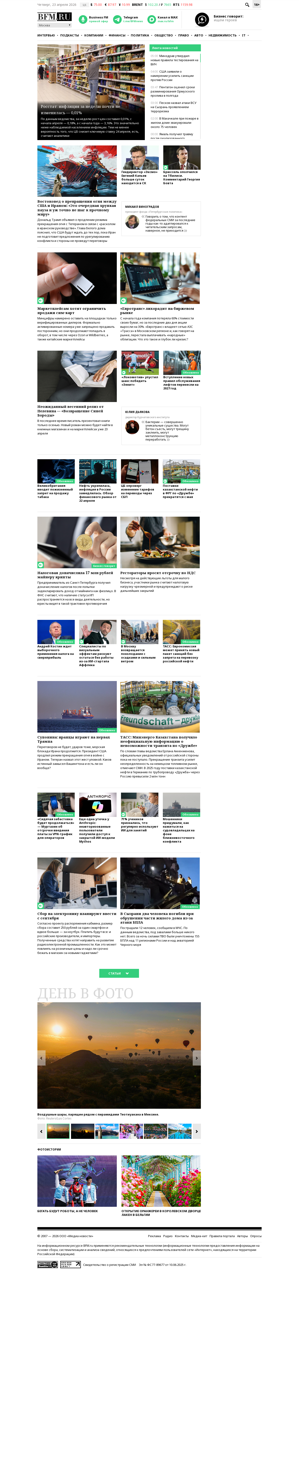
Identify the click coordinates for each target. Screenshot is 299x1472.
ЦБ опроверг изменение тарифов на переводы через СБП (137, 500)
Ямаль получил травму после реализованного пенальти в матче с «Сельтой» (173, 138)
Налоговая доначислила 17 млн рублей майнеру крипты (73, 584)
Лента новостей (165, 48)
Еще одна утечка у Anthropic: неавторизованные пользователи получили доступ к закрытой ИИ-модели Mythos (97, 855)
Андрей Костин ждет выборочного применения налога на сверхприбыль (55, 665)
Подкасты (69, 35)
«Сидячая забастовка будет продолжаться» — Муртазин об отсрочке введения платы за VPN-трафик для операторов (55, 853)
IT (244, 35)
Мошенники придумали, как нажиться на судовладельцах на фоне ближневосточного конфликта (179, 855)
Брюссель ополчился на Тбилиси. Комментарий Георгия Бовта (181, 179)
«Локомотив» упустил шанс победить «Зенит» (139, 390)
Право (183, 35)
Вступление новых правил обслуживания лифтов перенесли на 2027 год (181, 391)
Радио (168, 1264)
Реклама (154, 1264)
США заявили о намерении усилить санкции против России (172, 75)
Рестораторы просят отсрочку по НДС (158, 584)
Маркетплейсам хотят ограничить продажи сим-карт (73, 316)
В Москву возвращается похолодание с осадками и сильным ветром (138, 667)
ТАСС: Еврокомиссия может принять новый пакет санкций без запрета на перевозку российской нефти (181, 667)
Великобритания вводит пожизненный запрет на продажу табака (55, 500)
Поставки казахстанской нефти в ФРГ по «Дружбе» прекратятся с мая (180, 500)
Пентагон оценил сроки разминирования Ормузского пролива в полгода (173, 91)
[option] (119, 1083)
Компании (93, 35)
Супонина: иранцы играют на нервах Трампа (71, 754)
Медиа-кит (199, 1264)
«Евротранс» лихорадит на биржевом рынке (151, 316)
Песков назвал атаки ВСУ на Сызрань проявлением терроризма (173, 107)
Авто (198, 35)
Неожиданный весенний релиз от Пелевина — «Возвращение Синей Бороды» (76, 419)
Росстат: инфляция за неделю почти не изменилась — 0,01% (87, 108)
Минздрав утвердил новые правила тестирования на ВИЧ (174, 60)
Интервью (46, 35)
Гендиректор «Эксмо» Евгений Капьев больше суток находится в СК (139, 179)
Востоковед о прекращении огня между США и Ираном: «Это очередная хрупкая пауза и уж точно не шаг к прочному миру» (75, 209)
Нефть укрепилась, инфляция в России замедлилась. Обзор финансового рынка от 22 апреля (98, 502)
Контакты (182, 1264)
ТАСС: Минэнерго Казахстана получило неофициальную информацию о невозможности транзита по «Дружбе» (157, 759)
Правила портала (222, 1264)
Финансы (117, 35)
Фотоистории (49, 1177)
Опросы (256, 1264)
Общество (163, 35)
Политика (140, 35)
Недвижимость (223, 35)
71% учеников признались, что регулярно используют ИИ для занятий (139, 849)
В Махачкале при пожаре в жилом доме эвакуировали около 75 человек (175, 122)
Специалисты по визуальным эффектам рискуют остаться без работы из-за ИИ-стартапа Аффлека (96, 669)
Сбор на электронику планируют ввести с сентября (75, 941)
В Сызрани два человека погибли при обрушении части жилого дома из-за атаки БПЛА (158, 944)
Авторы (242, 1264)
